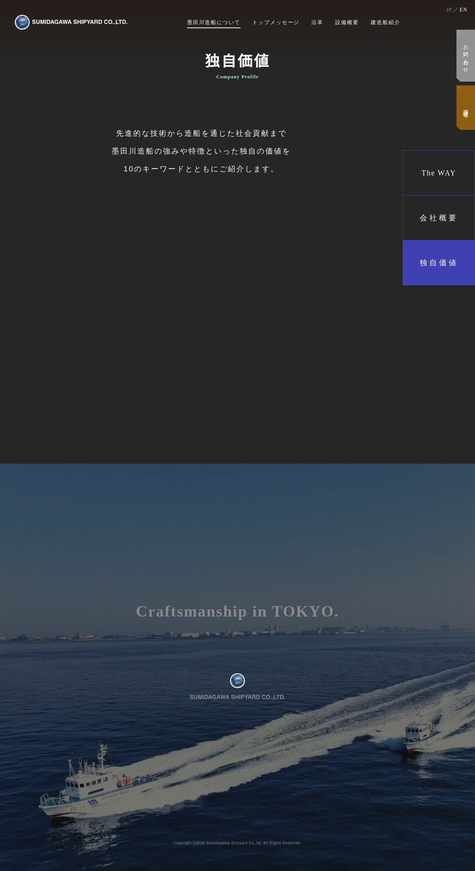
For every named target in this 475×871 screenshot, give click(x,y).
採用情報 (466, 107)
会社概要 (439, 218)
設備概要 (347, 22)
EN (464, 10)
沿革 (317, 22)
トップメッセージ (276, 22)
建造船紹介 (385, 22)
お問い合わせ (466, 56)
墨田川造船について (213, 22)
